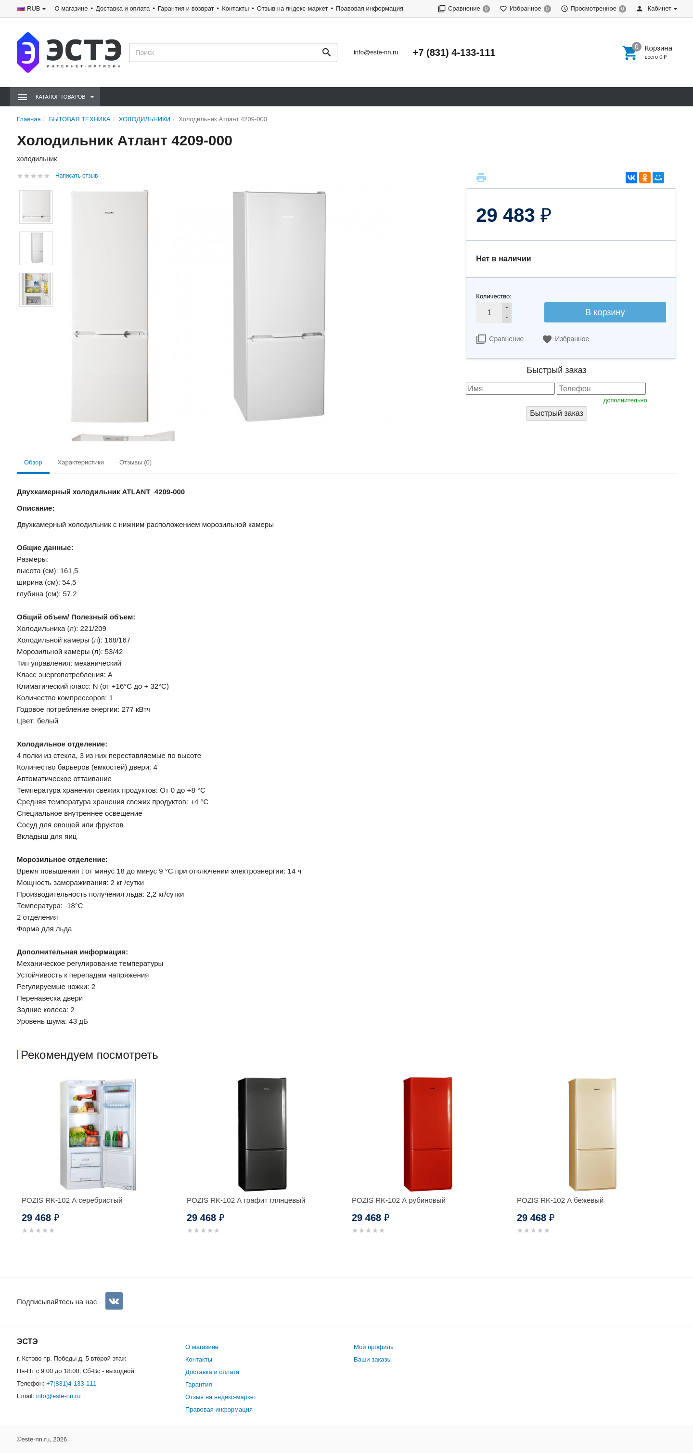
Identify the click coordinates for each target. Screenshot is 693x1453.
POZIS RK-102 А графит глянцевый (246, 1200)
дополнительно (625, 400)
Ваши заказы (373, 1359)
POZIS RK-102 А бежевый (560, 1200)
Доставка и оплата (123, 8)
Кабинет (653, 8)
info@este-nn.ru (376, 52)
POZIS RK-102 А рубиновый (399, 1200)
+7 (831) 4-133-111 (454, 52)
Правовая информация (369, 8)
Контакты (235, 8)
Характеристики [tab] (81, 462)
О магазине (71, 8)
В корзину (605, 312)
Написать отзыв (76, 175)
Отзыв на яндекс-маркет (292, 8)
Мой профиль (374, 1346)
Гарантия (198, 1384)
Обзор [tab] (33, 462)
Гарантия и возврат (186, 8)
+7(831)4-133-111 (71, 1383)
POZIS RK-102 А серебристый (72, 1200)
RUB (33, 8)
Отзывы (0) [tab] (135, 462)
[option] (99, 1167)
